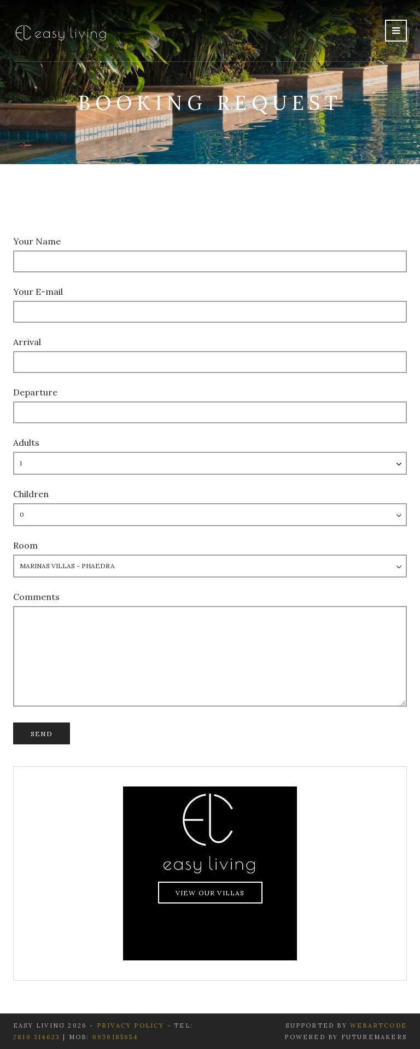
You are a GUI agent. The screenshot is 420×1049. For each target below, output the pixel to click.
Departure (35, 392)
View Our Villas (210, 893)
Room (25, 545)
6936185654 (115, 1037)
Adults (26, 442)
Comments (36, 596)
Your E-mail (38, 291)
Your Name (37, 241)
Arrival (27, 341)
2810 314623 (36, 1037)
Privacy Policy (132, 1025)
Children (31, 493)
